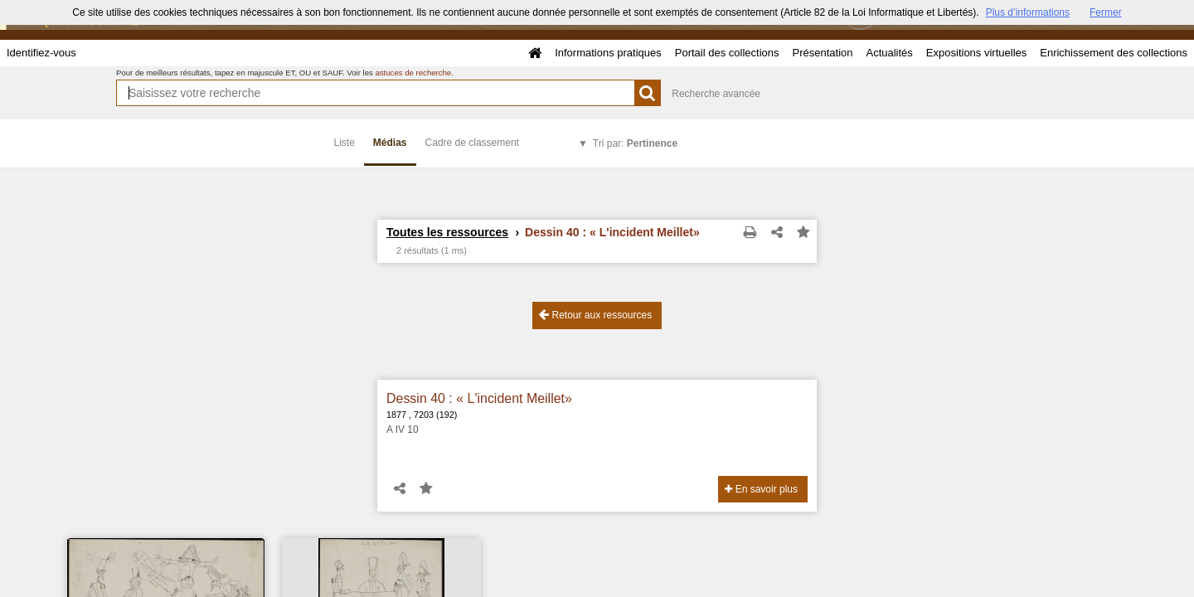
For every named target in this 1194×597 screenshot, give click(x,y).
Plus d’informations (1028, 12)
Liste (344, 142)
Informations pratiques (608, 52)
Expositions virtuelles (976, 52)
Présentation (822, 52)
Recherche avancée (716, 94)
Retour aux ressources (595, 314)
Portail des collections (727, 52)
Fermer (1106, 12)
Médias (390, 142)
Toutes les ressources (447, 232)
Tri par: (635, 143)
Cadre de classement (472, 142)
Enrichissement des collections (1113, 52)
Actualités (889, 52)
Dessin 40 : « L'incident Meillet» (479, 398)
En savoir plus (761, 489)
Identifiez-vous (41, 52)
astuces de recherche (413, 72)
